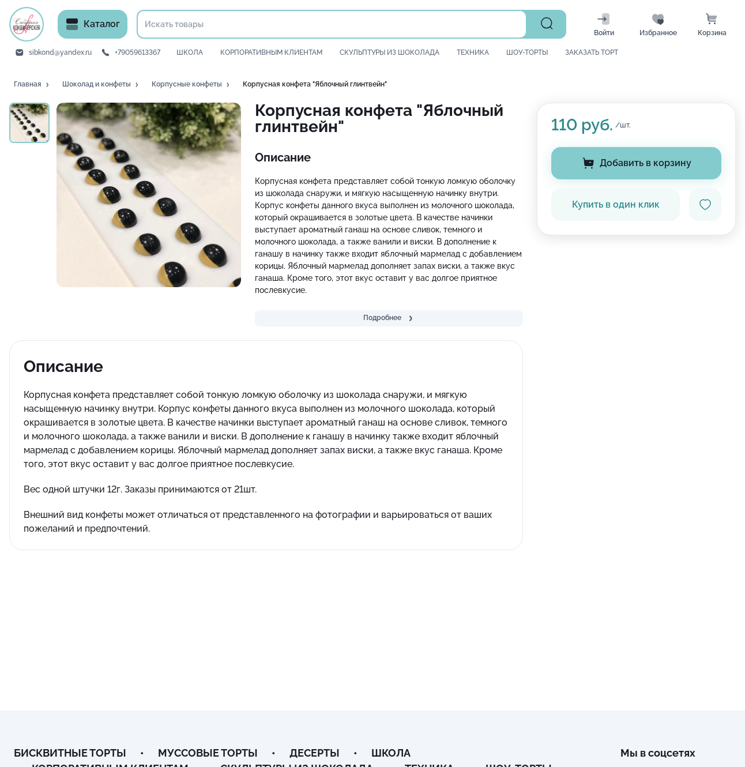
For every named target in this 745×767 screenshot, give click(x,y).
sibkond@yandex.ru (60, 52)
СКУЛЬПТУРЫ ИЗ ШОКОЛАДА (389, 52)
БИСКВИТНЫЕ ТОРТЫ (70, 753)
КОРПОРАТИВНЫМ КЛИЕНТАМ (271, 52)
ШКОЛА (189, 52)
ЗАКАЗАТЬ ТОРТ (591, 52)
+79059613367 (137, 52)
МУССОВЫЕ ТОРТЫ (208, 753)
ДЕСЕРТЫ (314, 753)
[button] (32, 84)
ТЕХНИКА (473, 52)
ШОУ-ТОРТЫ (527, 52)
